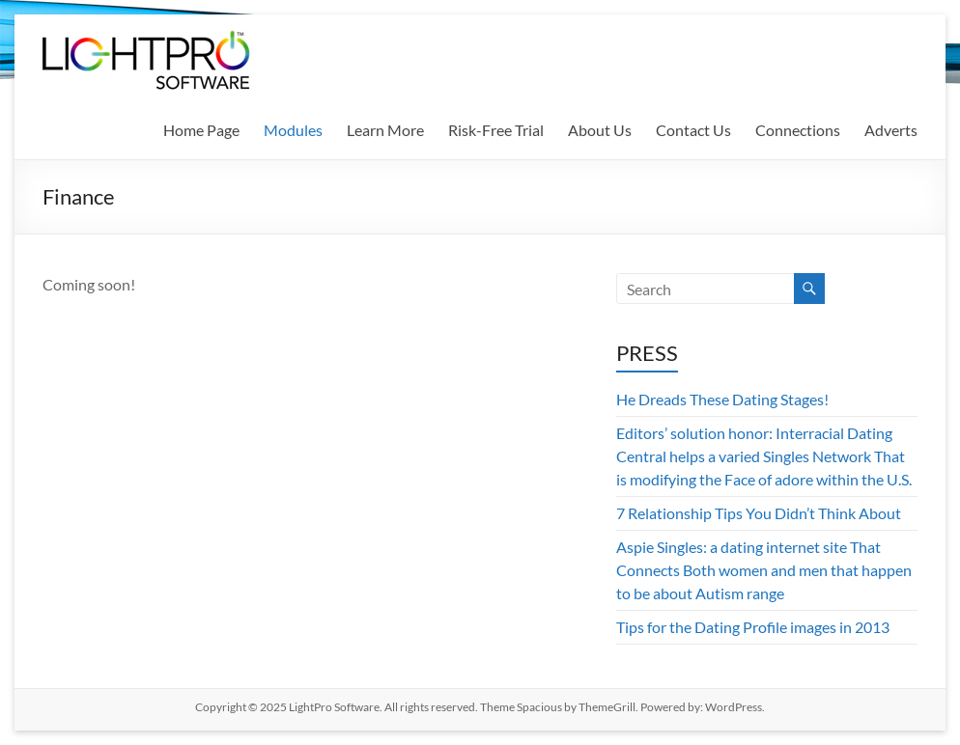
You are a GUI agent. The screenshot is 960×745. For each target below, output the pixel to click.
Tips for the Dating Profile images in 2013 (752, 627)
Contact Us (693, 130)
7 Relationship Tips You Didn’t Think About (758, 513)
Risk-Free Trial (496, 130)
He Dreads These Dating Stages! (722, 399)
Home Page (201, 130)
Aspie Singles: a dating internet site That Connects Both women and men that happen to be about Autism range (764, 570)
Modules (293, 130)
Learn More (385, 130)
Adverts (891, 130)
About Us (600, 130)
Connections (797, 130)
